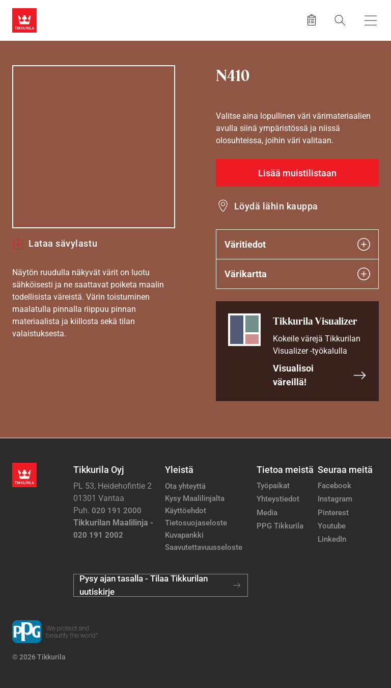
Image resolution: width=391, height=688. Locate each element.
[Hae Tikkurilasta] (340, 20)
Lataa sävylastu (54, 243)
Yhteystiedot (278, 499)
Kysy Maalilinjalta (195, 498)
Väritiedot (297, 244)
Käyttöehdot (185, 510)
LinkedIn (332, 539)
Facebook (334, 485)
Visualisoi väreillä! (320, 375)
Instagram (335, 499)
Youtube (332, 526)
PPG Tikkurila (280, 526)
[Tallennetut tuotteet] (311, 20)
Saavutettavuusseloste (203, 547)
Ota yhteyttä (185, 486)
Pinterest (333, 512)
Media (267, 512)
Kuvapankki (184, 535)
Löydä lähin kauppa (276, 206)
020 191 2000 (117, 510)
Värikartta (297, 274)
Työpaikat (273, 485)
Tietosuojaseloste (196, 522)
